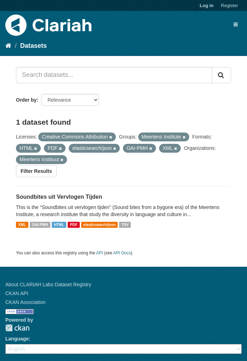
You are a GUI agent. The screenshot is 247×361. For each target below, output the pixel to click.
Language (17, 339)
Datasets (33, 45)
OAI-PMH (40, 224)
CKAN (17, 328)
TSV (125, 224)
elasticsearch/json (99, 224)
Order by (26, 100)
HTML (59, 224)
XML (22, 224)
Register (229, 5)
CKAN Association (25, 302)
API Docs (122, 252)
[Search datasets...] (114, 75)
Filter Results (36, 171)
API (99, 252)
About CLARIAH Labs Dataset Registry (48, 284)
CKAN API (16, 293)
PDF (74, 224)
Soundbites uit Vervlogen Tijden (59, 197)
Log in (207, 5)
